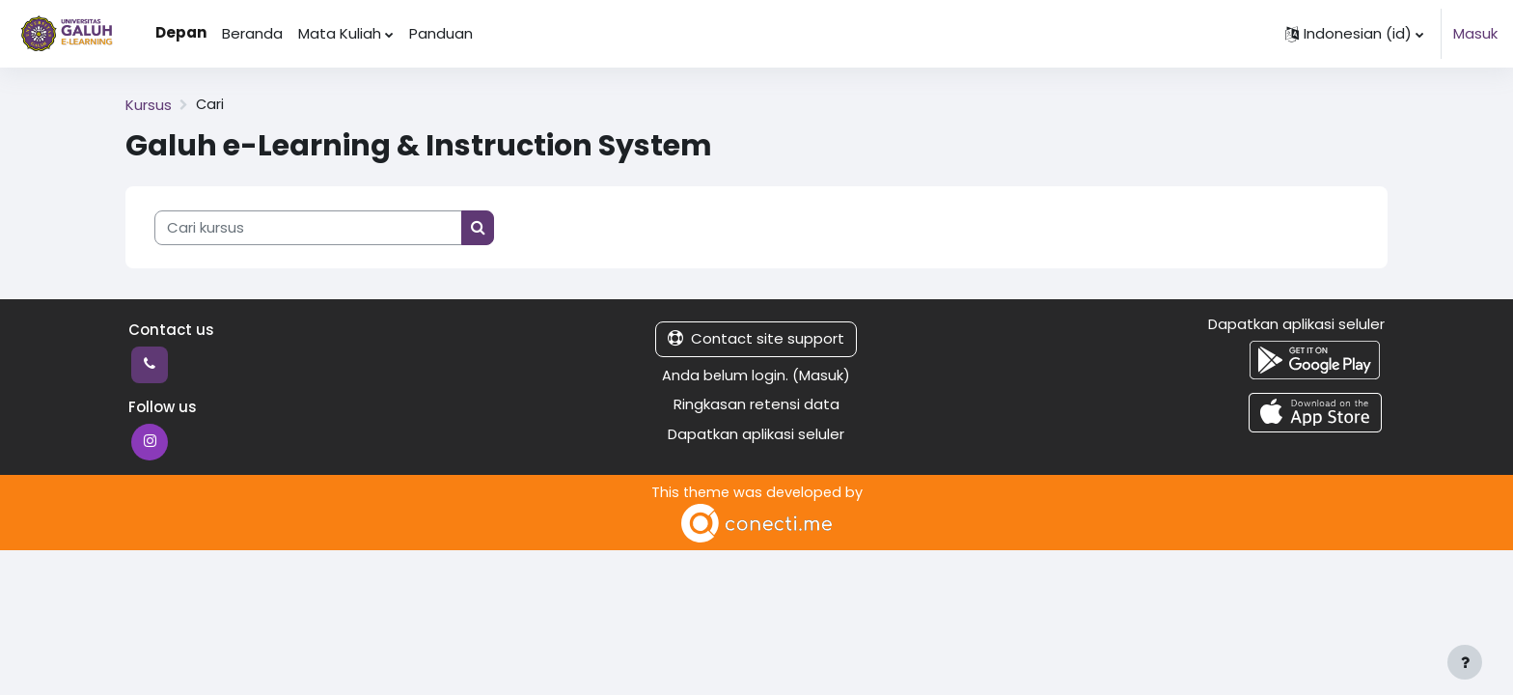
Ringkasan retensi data (756, 404)
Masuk (1475, 33)
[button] (1354, 34)
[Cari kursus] (308, 228)
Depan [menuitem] (180, 32)
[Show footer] (1464, 662)
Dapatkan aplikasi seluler (756, 434)
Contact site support (756, 338)
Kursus (148, 105)
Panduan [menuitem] (441, 33)
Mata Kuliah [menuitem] (339, 33)
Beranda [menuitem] (252, 33)
